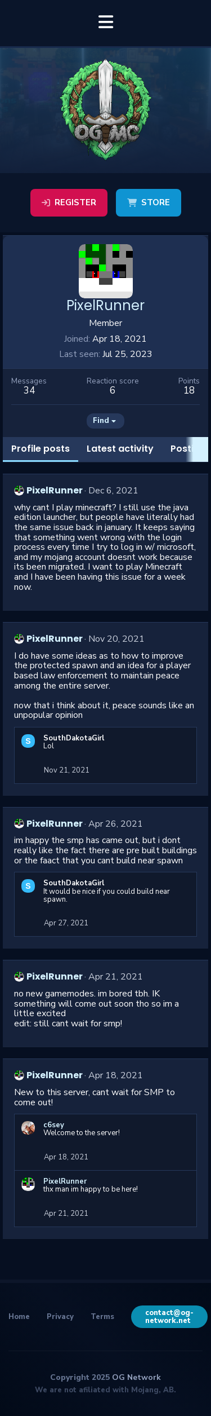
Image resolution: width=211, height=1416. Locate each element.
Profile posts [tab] (40, 448)
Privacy (60, 1317)
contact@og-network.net (169, 1317)
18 (189, 390)
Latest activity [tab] (120, 448)
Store (148, 202)
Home (19, 1317)
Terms (102, 1317)
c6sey (53, 1125)
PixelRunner (54, 490)
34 (29, 390)
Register (69, 202)
